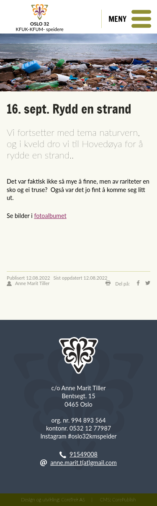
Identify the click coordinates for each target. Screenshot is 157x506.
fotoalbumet (50, 215)
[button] (129, 19)
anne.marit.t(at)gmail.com (83, 462)
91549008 (83, 454)
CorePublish (124, 499)
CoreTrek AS (73, 499)
